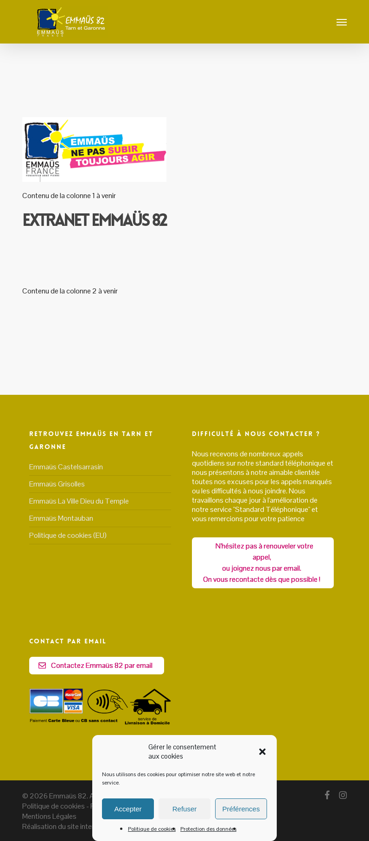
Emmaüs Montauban (61, 518)
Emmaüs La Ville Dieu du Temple (79, 501)
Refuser (184, 809)
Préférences (241, 809)
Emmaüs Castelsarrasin (66, 467)
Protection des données (208, 829)
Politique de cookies (152, 829)
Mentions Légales (49, 816)
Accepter (127, 809)
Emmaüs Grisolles (57, 484)
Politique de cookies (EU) (68, 535)
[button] (262, 751)
